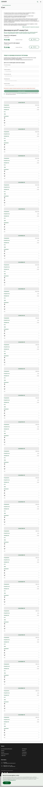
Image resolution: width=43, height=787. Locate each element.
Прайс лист (3, 755)
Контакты (24, 755)
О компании (24, 752)
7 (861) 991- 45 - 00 (6, 766)
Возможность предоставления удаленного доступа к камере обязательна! (19, 88)
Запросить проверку (21, 91)
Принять (6, 782)
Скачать (34, 39)
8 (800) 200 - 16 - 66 (6, 765)
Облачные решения (5, 753)
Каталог (2, 752)
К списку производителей (6, 5)
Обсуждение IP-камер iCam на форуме (31, 27)
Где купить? (24, 753)
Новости (23, 750)
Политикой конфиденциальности (22, 93)
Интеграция (24, 748)
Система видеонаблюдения (6, 748)
